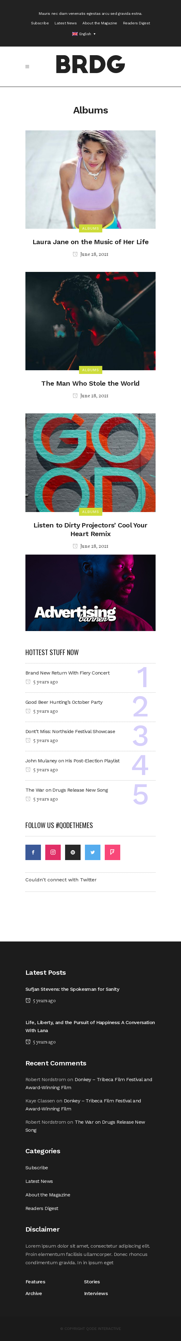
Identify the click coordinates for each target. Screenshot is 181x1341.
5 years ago (41, 682)
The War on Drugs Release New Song (66, 790)
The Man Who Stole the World (90, 383)
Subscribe (40, 23)
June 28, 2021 (90, 254)
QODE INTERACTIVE (103, 1329)
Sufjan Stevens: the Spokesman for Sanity (72, 989)
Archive (33, 1293)
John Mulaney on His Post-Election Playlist (72, 761)
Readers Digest (136, 23)
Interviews (96, 1293)
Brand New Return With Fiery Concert (67, 673)
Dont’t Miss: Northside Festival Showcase (70, 731)
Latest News (66, 23)
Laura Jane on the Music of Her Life (91, 242)
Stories (92, 1282)
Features (36, 1282)
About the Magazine (99, 23)
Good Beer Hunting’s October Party (63, 702)
